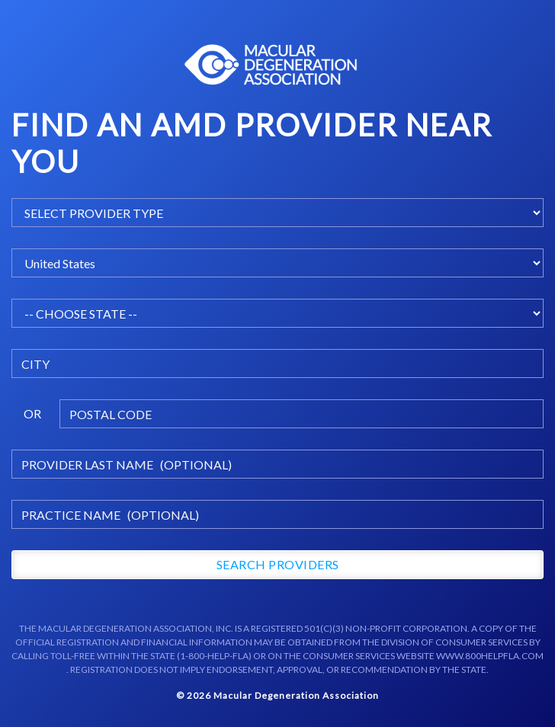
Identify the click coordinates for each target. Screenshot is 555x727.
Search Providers (278, 564)
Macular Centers (271, 64)
